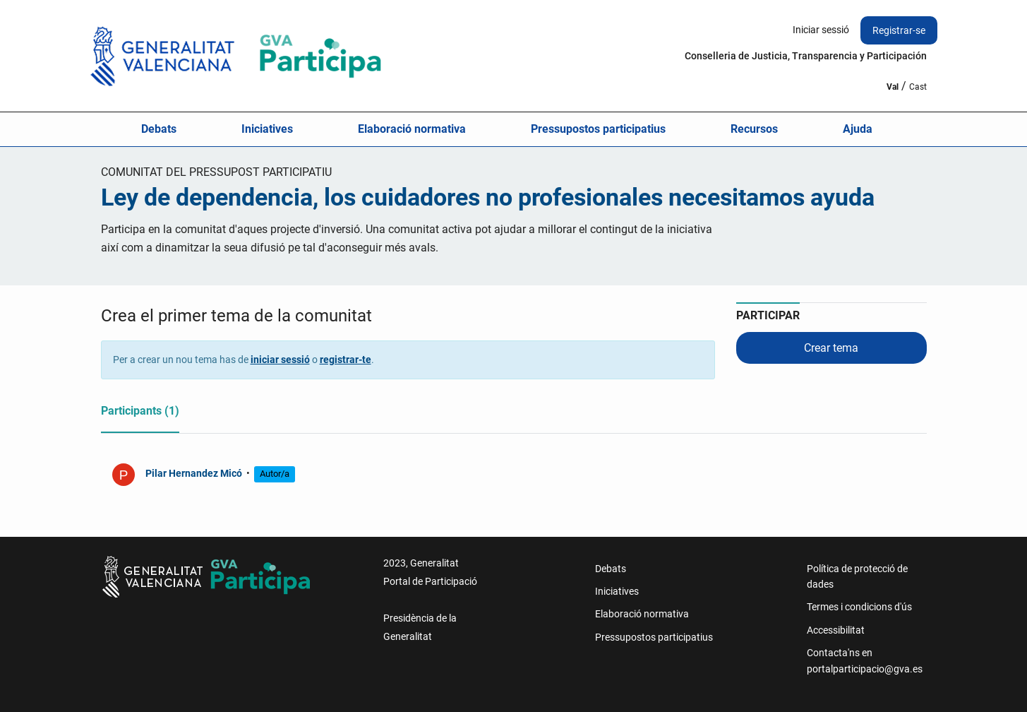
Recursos (754, 129)
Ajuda (857, 129)
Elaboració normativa (412, 129)
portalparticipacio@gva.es (865, 669)
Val (893, 87)
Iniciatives (267, 129)
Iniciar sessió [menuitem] (821, 29)
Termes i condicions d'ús (859, 606)
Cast (918, 87)
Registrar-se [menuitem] (898, 30)
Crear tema (831, 348)
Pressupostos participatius (598, 129)
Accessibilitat (836, 630)
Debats (158, 129)
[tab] (140, 414)
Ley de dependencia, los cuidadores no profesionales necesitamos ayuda (488, 197)
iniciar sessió (280, 359)
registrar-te (345, 359)
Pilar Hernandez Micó (194, 473)
